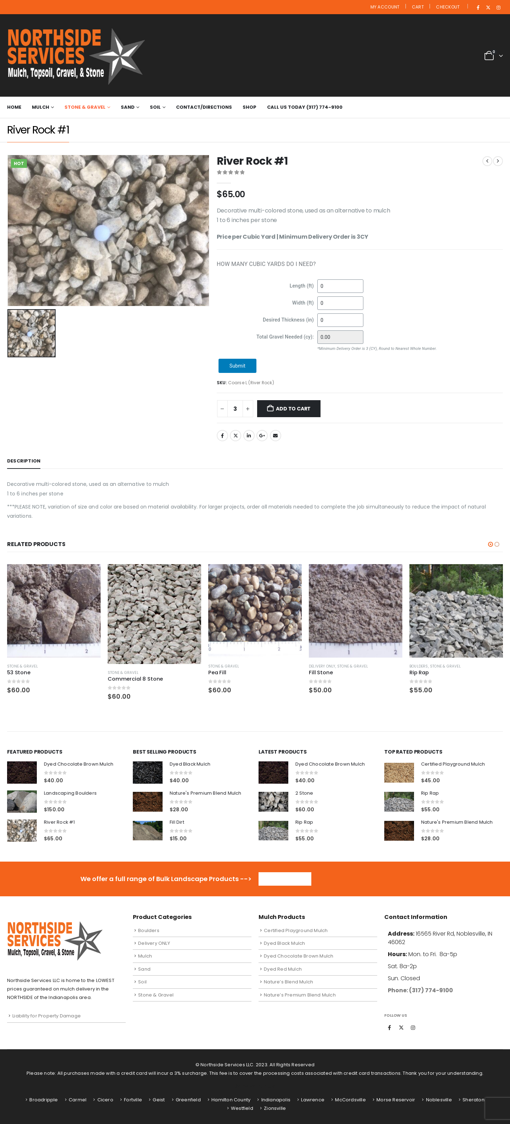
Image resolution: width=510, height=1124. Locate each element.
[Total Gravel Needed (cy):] (340, 337)
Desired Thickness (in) (288, 320)
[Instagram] (498, 7)
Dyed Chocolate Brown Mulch (298, 956)
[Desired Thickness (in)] (340, 320)
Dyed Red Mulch (283, 969)
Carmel (77, 1099)
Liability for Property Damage (46, 1015)
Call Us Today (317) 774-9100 (304, 107)
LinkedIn (249, 435)
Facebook (222, 435)
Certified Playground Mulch (296, 930)
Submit (237, 366)
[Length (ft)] (340, 286)
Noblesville (439, 1099)
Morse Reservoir (395, 1099)
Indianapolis (275, 1099)
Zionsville (275, 1108)
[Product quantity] (235, 408)
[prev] (487, 161)
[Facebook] (478, 7)
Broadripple (43, 1099)
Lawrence (312, 1099)
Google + (262, 435)
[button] (490, 544)
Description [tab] (23, 461)
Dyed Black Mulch (284, 943)
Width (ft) (303, 303)
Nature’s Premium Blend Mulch (300, 995)
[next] (498, 161)
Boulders (418, 666)
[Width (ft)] (340, 303)
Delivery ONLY (322, 666)
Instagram (413, 1027)
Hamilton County (230, 1099)
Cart (418, 7)
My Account (385, 7)
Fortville (133, 1099)
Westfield (242, 1108)
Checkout (448, 7)
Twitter (235, 435)
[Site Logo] (78, 55)
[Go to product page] (54, 611)
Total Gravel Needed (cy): (285, 337)
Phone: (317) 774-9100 (420, 990)
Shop (249, 107)
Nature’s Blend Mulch (288, 981)
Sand (128, 107)
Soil (155, 107)
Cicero (105, 1099)
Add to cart (293, 408)
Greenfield (188, 1099)
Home (14, 107)
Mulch (40, 107)
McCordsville (350, 1099)
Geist (159, 1099)
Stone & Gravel (85, 107)
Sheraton (473, 1099)
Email (275, 435)
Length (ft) (302, 286)
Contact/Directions (204, 107)
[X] (488, 7)
